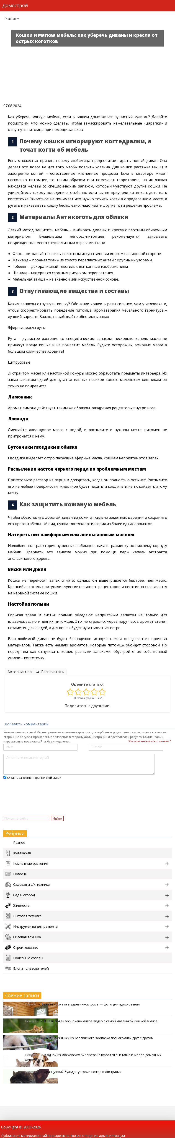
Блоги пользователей (27, 968)
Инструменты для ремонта (31, 926)
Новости (16, 874)
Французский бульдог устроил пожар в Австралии (82, 1072)
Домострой (15, 5)
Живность (17, 905)
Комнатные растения (26, 863)
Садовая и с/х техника (27, 884)
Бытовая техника (23, 916)
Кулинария (18, 853)
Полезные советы (24, 958)
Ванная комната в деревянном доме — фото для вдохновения (90, 1004)
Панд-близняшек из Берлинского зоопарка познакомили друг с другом (98, 1038)
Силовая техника (23, 937)
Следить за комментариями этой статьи (34, 778)
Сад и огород (20, 895)
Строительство (21, 947)
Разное (15, 842)
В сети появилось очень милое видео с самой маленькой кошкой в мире (100, 1021)
